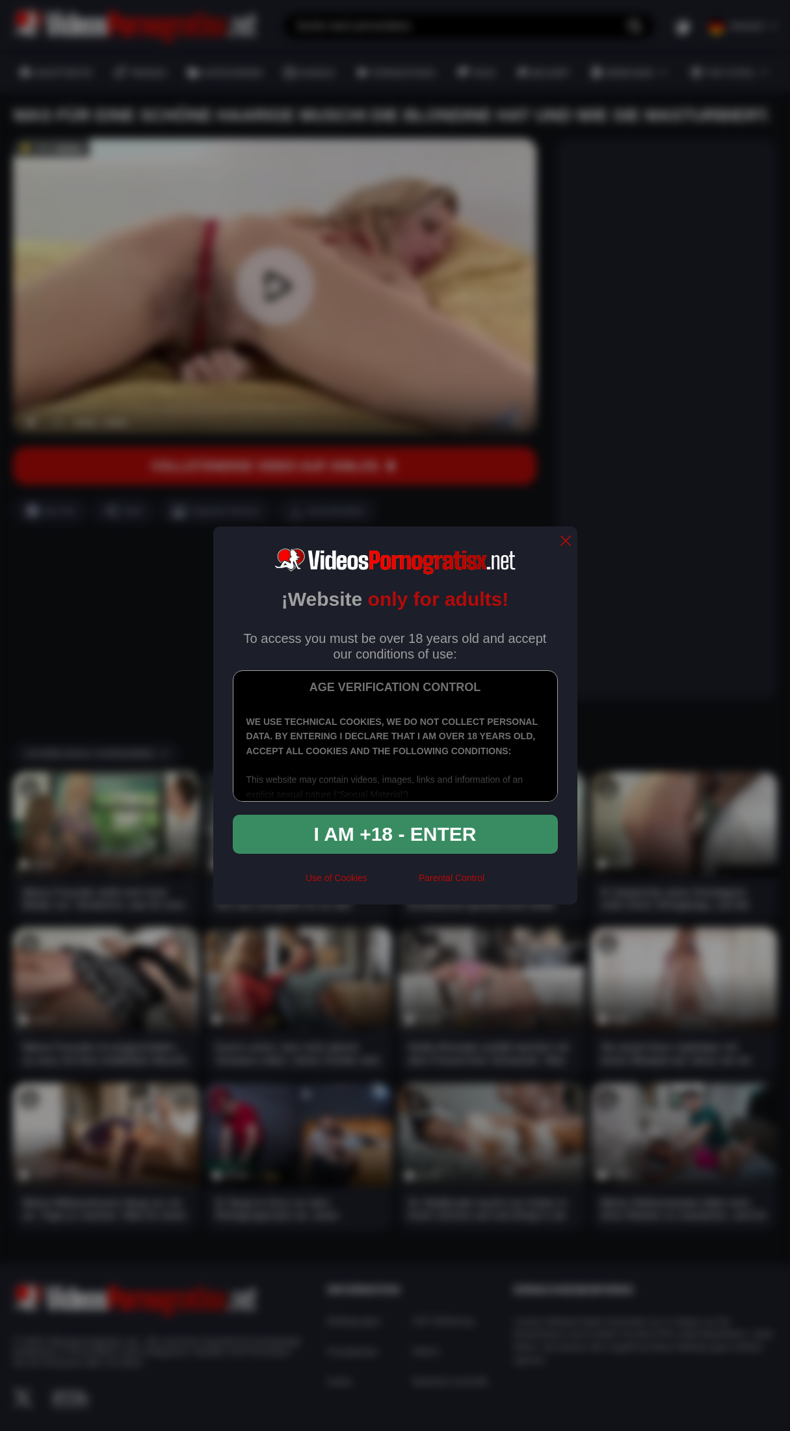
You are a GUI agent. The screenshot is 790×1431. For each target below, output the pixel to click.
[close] (565, 542)
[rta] (393, 883)
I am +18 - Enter (395, 834)
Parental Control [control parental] (451, 878)
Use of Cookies (336, 878)
